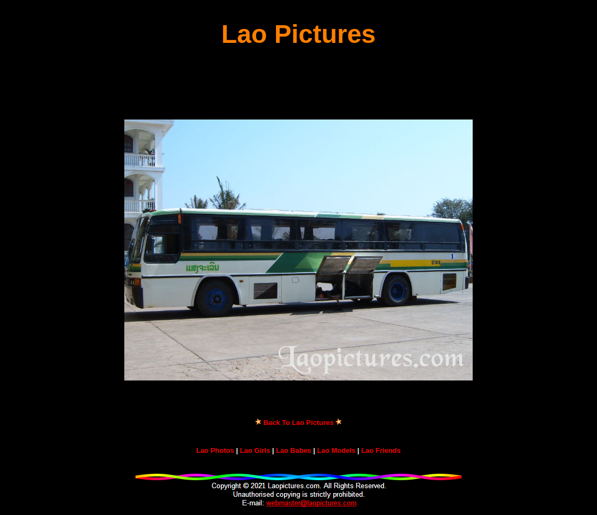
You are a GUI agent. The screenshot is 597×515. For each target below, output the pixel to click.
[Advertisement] (298, 84)
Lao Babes (293, 450)
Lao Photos (215, 450)
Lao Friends (381, 450)
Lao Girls (255, 450)
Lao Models (336, 450)
